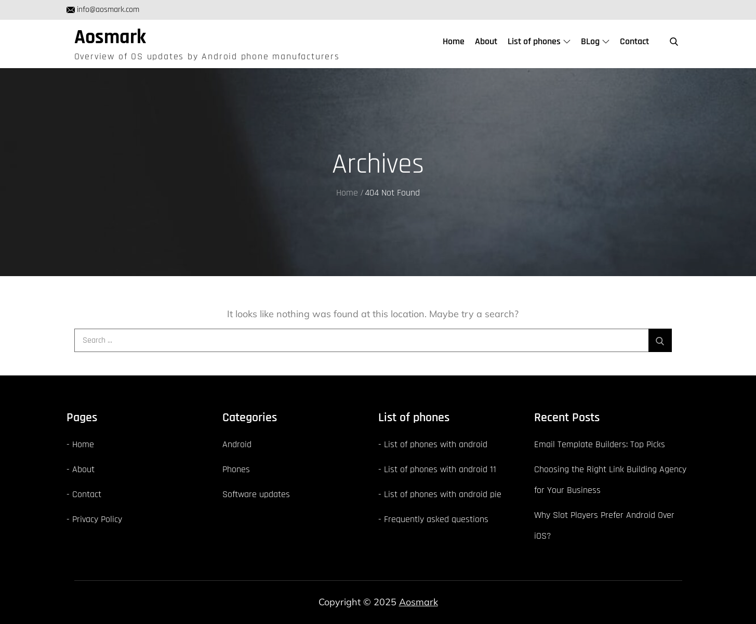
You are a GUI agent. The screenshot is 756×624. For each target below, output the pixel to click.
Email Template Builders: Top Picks (599, 444)
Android (236, 444)
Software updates (256, 494)
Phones (236, 469)
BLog (595, 41)
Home (454, 41)
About (486, 41)
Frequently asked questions (436, 519)
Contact (634, 41)
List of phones (539, 41)
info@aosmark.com (103, 9)
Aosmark (110, 37)
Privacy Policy (97, 519)
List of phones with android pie (442, 494)
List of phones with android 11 (440, 469)
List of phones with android (435, 444)
